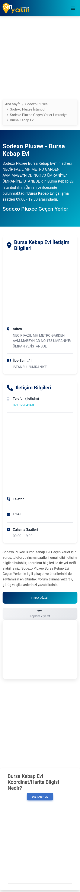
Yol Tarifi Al (40, 796)
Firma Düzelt (40, 597)
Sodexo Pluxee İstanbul (27, 109)
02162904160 (23, 405)
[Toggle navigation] (72, 8)
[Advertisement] (40, 59)
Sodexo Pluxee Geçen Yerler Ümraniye (38, 115)
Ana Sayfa (12, 104)
